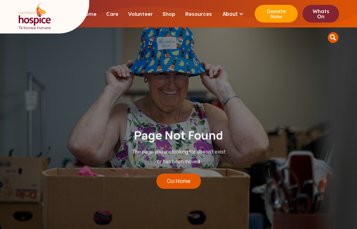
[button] (233, 14)
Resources (198, 14)
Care (112, 14)
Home (88, 14)
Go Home (179, 181)
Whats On (321, 13)
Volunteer (140, 14)
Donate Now (276, 13)
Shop (169, 14)
